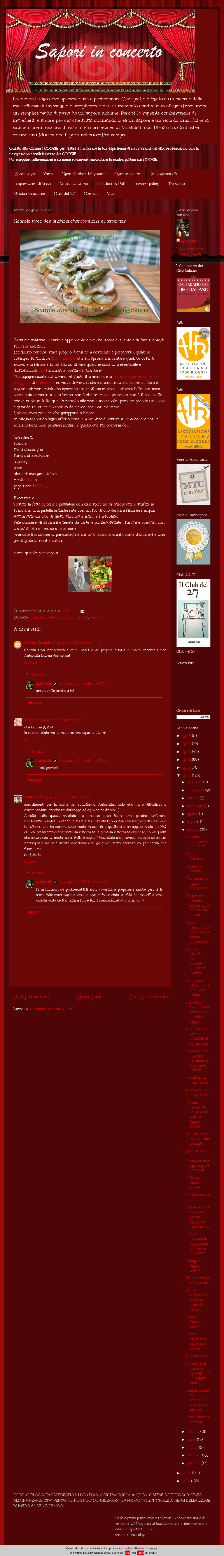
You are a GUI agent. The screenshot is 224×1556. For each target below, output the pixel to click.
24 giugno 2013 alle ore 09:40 (62, 720)
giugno (193, 829)
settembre (196, 806)
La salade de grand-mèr (197, 1080)
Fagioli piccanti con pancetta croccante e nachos (198, 1400)
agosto (193, 814)
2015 (187, 759)
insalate (81, 617)
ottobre (193, 798)
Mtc (110, 193)
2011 (187, 1481)
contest (51, 617)
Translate (176, 183)
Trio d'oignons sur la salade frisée (198, 883)
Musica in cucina (29, 193)
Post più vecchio (148, 996)
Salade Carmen (194, 856)
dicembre (195, 782)
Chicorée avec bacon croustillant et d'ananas (197, 1036)
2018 (187, 735)
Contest (91, 193)
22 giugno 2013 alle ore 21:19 (76, 642)
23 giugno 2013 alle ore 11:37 (82, 683)
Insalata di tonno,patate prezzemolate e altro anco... (198, 1012)
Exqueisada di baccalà (198, 1419)
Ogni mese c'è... (128, 173)
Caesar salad (196, 1356)
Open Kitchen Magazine (83, 173)
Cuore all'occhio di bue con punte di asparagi (197, 1299)
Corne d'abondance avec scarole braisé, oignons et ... (198, 932)
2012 (187, 1473)
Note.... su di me (74, 183)
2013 (187, 775)
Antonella (44, 683)
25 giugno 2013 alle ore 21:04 (83, 760)
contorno (66, 617)
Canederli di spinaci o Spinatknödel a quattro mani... (198, 1373)
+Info (140, 1552)
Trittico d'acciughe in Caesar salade (196, 1341)
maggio (193, 1431)
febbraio (194, 1455)
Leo (41, 370)
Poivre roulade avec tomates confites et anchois (196, 961)
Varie (48, 173)
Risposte (37, 674)
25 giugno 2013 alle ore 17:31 (68, 797)
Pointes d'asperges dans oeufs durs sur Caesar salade (197, 1114)
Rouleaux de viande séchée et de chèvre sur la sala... (197, 905)
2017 (187, 743)
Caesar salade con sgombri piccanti (198, 1139)
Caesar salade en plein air (197, 1092)
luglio (192, 821)
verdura (96, 617)
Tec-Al (43, 486)
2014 (187, 767)
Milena (29, 720)
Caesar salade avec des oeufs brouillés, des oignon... (198, 1216)
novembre (196, 790)
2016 (187, 751)
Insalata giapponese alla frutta (197, 841)
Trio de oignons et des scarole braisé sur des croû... (197, 1243)
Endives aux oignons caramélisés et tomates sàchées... (197, 1060)
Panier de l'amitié (194, 868)
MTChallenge (64, 358)
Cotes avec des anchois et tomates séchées (197, 987)
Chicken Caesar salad (193, 1322)
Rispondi (31, 663)
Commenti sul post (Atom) (51, 1008)
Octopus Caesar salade (193, 1182)
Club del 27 (64, 193)
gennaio (194, 1463)
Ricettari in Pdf (110, 183)
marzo (193, 1447)
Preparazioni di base (32, 183)
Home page (25, 173)
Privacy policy (146, 183)
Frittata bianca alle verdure (198, 1280)
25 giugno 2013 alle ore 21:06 (83, 882)
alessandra (33, 797)
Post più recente (32, 996)
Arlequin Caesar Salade (193, 1265)
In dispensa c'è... (165, 173)
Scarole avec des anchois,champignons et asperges (198, 1160)
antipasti (36, 617)
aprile (192, 1439)
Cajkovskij (45, 382)
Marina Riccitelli (37, 642)
